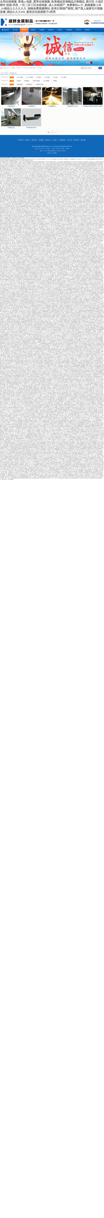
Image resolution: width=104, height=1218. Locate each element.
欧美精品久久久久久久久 (32, 265)
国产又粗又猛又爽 (34, 188)
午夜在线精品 (12, 417)
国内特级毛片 (86, 205)
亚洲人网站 (67, 323)
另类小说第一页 (25, 181)
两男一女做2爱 (50, 224)
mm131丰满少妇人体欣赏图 (50, 365)
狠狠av (81, 300)
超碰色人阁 (7, 353)
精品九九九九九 (42, 300)
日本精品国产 (44, 391)
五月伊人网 (13, 169)
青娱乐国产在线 (70, 204)
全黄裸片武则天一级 (91, 466)
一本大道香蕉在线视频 (44, 411)
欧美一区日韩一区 (27, 310)
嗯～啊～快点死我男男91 (63, 392)
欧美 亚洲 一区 (43, 469)
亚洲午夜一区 (17, 305)
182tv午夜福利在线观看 (97, 337)
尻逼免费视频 (79, 362)
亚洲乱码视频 (88, 353)
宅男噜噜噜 (98, 236)
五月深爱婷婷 (33, 223)
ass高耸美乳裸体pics (33, 232)
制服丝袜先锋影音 (71, 184)
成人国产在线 (98, 458)
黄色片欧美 (100, 402)
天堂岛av (30, 364)
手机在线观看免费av (23, 237)
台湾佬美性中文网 (49, 223)
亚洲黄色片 (11, 330)
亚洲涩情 (74, 215)
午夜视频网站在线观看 (26, 385)
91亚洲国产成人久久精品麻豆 (68, 351)
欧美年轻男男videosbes (68, 241)
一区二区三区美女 (68, 207)
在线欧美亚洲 (39, 439)
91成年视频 (59, 396)
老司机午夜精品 (64, 419)
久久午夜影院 (35, 307)
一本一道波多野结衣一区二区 (89, 195)
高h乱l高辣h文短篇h (55, 301)
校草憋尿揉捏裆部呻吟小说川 (65, 183)
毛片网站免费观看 (65, 265)
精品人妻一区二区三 (7, 236)
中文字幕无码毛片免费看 (76, 197)
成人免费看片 (60, 207)
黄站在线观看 (36, 337)
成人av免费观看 (100, 328)
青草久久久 (7, 315)
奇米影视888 (96, 183)
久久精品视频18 (20, 200)
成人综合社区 (40, 169)
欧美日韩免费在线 (32, 417)
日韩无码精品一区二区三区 (13, 175)
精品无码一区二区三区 (50, 284)
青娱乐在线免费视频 (48, 266)
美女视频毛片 (26, 421)
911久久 (36, 252)
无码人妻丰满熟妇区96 (60, 227)
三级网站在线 (99, 323)
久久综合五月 (34, 365)
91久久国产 (13, 355)
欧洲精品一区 (78, 329)
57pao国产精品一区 (41, 415)
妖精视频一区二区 (81, 335)
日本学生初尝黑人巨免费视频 (7, 165)
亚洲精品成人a (55, 242)
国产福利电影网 (4, 311)
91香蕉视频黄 (46, 406)
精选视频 (53, 236)
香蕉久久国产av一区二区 (87, 183)
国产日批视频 (29, 351)
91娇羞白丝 (47, 405)
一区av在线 (81, 360)
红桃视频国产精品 (68, 306)
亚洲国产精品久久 (16, 220)
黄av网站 (72, 274)
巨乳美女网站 (68, 297)
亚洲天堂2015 (21, 177)
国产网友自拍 (93, 252)
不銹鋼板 (12, 68)
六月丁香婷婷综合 (90, 366)
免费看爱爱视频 (37, 206)
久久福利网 (25, 419)
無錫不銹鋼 (32, 68)
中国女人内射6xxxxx (17, 260)
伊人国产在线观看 (38, 356)
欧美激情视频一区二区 (36, 458)
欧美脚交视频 (58, 225)
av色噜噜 (6, 348)
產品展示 (24, 30)
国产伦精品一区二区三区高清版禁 (79, 219)
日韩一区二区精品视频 (97, 241)
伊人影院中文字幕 (96, 467)
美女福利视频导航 (40, 184)
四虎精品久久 (12, 270)
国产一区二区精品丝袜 (95, 230)
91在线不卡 (17, 224)
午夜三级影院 (86, 230)
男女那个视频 (80, 429)
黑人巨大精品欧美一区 (65, 384)
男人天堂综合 (21, 465)
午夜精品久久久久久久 (16, 412)
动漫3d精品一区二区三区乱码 (92, 318)
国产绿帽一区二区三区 (35, 178)
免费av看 (99, 314)
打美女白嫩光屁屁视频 (65, 302)
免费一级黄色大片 (12, 399)
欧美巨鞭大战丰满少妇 (64, 278)
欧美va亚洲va (89, 181)
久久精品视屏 (11, 262)
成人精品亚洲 (37, 186)
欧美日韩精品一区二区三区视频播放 (44, 279)
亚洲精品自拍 (96, 181)
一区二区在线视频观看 (32, 262)
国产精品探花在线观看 (57, 264)
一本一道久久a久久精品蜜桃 (44, 252)
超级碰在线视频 (24, 478)
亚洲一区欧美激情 (10, 384)
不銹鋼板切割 (20, 84)
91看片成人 (33, 293)
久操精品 (39, 355)
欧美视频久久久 (75, 405)
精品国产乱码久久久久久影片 (8, 210)
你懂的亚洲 (88, 274)
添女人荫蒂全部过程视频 (67, 163)
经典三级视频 (5, 270)
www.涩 (28, 439)
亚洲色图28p (64, 315)
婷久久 (1, 214)
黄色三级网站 (82, 394)
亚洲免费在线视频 (68, 220)
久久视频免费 (95, 384)
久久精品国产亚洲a (14, 207)
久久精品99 (62, 256)
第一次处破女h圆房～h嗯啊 (85, 222)
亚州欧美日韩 (87, 182)
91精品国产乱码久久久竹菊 (67, 179)
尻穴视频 (43, 250)
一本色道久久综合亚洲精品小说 (86, 378)
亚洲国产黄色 (41, 277)
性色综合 (10, 223)
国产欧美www (46, 181)
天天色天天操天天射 (54, 374)
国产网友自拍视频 (40, 301)
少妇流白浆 (84, 315)
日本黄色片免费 (71, 237)
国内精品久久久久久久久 (47, 206)
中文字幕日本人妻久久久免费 (97, 306)
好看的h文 (31, 257)
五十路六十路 (75, 451)
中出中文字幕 (3, 300)
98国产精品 (37, 292)
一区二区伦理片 (69, 458)
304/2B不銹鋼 (20, 77)
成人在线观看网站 (98, 362)
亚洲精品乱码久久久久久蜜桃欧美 (80, 211)
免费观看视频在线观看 (95, 261)
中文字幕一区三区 (22, 184)
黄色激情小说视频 (87, 374)
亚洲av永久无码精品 (61, 451)
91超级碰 (36, 410)
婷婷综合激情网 (57, 314)
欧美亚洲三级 (43, 399)
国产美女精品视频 (24, 224)
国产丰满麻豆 (88, 241)
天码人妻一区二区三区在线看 (58, 440)
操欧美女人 (78, 255)
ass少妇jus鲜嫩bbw (24, 403)
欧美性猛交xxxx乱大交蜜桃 (95, 312)
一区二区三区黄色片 (65, 470)
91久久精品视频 (6, 205)
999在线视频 (15, 415)
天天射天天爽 (28, 309)
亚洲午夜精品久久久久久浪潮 (37, 393)
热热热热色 (6, 207)
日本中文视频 (54, 438)
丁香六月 (90, 416)
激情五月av (17, 298)
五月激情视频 (37, 200)
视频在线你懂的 (62, 247)
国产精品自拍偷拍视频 (22, 192)
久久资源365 (88, 172)
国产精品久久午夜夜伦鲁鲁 (72, 229)
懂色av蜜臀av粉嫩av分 (22, 201)
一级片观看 (58, 273)
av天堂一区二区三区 (14, 245)
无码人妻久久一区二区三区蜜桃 (57, 394)
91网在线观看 (21, 202)
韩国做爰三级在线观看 (13, 458)
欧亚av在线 (86, 188)
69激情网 (45, 325)
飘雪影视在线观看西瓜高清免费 (29, 447)
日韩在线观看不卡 (53, 458)
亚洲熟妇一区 (22, 168)
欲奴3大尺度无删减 (32, 201)
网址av (11, 271)
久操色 (53, 289)
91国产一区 (45, 334)
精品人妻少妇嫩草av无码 (31, 220)
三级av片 (75, 223)
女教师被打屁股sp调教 (14, 182)
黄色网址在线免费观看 (92, 165)
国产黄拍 (29, 243)
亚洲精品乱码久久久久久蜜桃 (32, 213)
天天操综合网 (90, 279)
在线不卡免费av (52, 190)
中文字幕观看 (66, 300)
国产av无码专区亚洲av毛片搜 (73, 327)
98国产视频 (95, 247)
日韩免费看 (28, 268)
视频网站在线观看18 (18, 367)
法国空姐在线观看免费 (9, 298)
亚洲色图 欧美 (78, 303)
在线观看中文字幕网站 (22, 195)
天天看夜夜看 (42, 213)
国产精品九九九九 (90, 227)
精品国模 (51, 262)
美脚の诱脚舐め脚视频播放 (65, 251)
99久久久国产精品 (31, 184)
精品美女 (50, 351)
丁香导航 (42, 385)
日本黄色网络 (30, 186)
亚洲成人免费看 (5, 437)
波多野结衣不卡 (98, 268)
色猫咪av (14, 195)
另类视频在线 (89, 178)
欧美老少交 (34, 397)
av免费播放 (71, 439)
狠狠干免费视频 (34, 277)
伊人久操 (64, 406)
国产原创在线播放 (45, 280)
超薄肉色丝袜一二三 (65, 271)
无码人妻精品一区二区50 (54, 342)
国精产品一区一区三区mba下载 (69, 225)
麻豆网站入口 (75, 457)
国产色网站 (74, 316)
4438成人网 (68, 261)
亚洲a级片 (55, 330)
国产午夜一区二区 (87, 174)
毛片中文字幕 (55, 247)
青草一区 (50, 314)
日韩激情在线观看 (49, 277)
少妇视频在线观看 (10, 319)
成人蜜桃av (99, 457)
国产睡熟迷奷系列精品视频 (17, 183)
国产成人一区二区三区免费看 (29, 169)
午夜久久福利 (12, 303)
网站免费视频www (17, 223)
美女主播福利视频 (74, 266)
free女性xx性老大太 (95, 449)
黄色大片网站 (35, 437)
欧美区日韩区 (50, 384)
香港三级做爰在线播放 (74, 242)
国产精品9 (33, 268)
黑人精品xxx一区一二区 (69, 238)
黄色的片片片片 (38, 164)
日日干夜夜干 (35, 270)
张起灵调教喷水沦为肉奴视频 (87, 196)
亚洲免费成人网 (15, 265)
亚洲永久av (38, 352)
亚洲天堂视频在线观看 (58, 246)
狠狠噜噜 (8, 181)
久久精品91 (14, 177)
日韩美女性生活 (43, 410)
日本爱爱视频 (88, 223)
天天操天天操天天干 (47, 269)
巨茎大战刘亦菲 (25, 165)
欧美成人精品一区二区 (44, 163)
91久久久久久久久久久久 (57, 431)
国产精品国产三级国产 (15, 243)
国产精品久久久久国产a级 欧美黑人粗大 (61, 243)
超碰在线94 (78, 379)
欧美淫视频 (91, 207)
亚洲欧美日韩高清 (55, 202)
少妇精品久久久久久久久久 (43, 434)
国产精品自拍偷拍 (88, 351)
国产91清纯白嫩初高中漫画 (29, 161)
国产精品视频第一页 (50, 211)
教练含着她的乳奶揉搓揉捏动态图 (50, 166)
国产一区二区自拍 (74, 388)
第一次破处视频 (63, 471)
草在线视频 (18, 262)
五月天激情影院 (54, 344)
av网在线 (35, 401)
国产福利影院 (66, 478)
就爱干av (82, 193)
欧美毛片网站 (93, 287)
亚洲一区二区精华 (70, 254)
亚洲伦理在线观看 (20, 293)
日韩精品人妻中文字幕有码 (36, 181)
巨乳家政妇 (10, 287)
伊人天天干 (24, 411)
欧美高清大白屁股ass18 (83, 216)
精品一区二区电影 (24, 250)
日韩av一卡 (93, 453)
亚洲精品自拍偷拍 (50, 282)
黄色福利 (70, 457)
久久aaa (24, 439)
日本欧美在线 (64, 248)
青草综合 (16, 188)
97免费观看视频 (6, 169)
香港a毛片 (53, 220)
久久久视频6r (79, 230)
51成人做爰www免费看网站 (38, 405)
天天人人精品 (66, 430)
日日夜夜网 (90, 339)
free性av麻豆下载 (93, 357)
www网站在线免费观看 (49, 296)
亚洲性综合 (54, 439)
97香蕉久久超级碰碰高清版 (28, 241)
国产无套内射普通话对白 (18, 266)
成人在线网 (51, 311)
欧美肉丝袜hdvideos (20, 278)
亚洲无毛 (11, 229)
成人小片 (88, 286)
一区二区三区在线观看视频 (78, 224)
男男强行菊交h (93, 429)
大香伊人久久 (62, 353)
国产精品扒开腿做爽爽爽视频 (95, 376)
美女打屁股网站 (36, 187)
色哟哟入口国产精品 (61, 280)
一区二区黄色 (82, 181)
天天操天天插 (49, 259)
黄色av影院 (52, 398)
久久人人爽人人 (84, 359)
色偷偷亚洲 (17, 250)
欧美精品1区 (58, 204)
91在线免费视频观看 (80, 423)
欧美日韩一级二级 (51, 444)
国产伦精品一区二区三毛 (23, 257)
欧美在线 (27, 216)
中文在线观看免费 (76, 183)
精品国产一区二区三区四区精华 (49, 219)
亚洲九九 (77, 448)
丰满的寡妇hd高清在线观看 (66, 228)
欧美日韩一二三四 (91, 219)
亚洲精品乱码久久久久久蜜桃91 (73, 286)
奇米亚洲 (23, 220)
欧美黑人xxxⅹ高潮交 (88, 271)
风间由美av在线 (63, 245)
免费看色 (97, 417)
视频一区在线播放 (31, 209)
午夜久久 (35, 242)
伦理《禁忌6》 (12, 241)
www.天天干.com (47, 247)
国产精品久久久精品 (41, 429)
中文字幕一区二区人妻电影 (49, 370)
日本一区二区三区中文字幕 (11, 282)
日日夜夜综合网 (62, 387)
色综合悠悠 (67, 201)
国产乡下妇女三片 (90, 335)
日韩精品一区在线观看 (85, 242)
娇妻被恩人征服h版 (94, 205)
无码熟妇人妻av (36, 385)
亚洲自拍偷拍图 (18, 425)
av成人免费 (25, 248)
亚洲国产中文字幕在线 (68, 275)
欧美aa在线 (55, 387)
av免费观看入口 (49, 245)
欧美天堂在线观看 (63, 469)
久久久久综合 (87, 192)
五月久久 (99, 429)
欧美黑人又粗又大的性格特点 (18, 325)
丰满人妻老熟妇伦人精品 (63, 388)
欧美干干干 (53, 338)
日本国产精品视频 (99, 338)
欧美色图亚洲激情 (30, 339)
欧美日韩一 (90, 419)
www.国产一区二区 (30, 284)
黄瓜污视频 (27, 222)
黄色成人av (85, 197)
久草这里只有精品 (50, 204)
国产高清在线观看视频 (94, 309)
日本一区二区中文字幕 (28, 164)
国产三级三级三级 (6, 323)
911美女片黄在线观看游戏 (70, 391)
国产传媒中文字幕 (54, 464)
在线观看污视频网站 (26, 163)
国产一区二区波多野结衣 (49, 291)
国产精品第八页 (95, 440)
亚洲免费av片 (69, 344)
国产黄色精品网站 (25, 298)
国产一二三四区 (6, 202)
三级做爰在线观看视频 (66, 192)
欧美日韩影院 (4, 262)
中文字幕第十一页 (93, 392)
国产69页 (48, 375)
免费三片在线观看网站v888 (84, 321)
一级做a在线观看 (13, 420)
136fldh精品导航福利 (52, 401)
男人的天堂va (80, 391)
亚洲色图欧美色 (83, 448)
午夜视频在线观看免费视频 (65, 298)
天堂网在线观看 (4, 447)
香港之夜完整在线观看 (34, 478)
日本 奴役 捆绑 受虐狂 (67, 250)
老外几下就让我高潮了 (95, 214)
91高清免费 (82, 334)
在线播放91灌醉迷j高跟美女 (96, 298)
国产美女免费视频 (75, 196)
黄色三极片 (41, 359)
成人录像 (76, 367)
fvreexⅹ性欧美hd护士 (40, 414)
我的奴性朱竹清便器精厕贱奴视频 (31, 246)
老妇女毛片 (24, 243)
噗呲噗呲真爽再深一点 (88, 361)
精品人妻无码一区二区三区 (93, 406)
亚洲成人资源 (66, 264)
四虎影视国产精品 (15, 315)
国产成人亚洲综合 (49, 265)
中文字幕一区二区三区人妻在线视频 (53, 197)
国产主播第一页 (96, 469)
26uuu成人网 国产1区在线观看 (11, 216)
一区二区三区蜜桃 (39, 283)
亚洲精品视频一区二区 (98, 325)
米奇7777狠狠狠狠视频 (68, 343)
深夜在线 (22, 414)
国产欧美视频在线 (96, 434)
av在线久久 (60, 341)
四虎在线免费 (62, 261)
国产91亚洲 (40, 320)
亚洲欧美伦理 (22, 388)
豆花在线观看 (99, 453)
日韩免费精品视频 (90, 323)
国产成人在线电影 (84, 237)
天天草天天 (93, 233)
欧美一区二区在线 (37, 237)
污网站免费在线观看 (6, 248)
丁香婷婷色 (83, 269)
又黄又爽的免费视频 (28, 387)
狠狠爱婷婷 (43, 366)
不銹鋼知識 (69, 30)
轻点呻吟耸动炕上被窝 (77, 192)
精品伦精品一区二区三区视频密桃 (76, 444)
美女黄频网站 (6, 200)
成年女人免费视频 (15, 342)
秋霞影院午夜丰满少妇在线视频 (7, 292)
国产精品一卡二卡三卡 (65, 277)
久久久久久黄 (12, 333)
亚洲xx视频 (96, 282)
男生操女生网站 (75, 407)
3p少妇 (77, 325)
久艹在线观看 (100, 303)
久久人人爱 (24, 174)
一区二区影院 (41, 197)
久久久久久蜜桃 (86, 333)
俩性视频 (73, 379)
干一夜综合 (56, 177)
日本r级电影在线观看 (94, 216)
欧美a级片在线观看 (87, 464)
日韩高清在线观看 (57, 279)
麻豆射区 (38, 238)
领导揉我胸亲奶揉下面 (31, 282)
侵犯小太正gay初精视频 (53, 471)
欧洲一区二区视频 (67, 291)
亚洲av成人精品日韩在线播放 (59, 269)
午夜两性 (85, 346)
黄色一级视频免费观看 (48, 324)
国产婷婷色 (97, 288)
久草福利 (49, 472)
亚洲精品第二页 (81, 190)
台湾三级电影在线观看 (74, 371)
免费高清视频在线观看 (23, 291)
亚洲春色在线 (65, 287)
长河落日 (35, 256)
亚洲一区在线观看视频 (72, 232)
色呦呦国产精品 (70, 305)
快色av (61, 367)
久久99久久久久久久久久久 (44, 440)
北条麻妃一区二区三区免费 (49, 273)
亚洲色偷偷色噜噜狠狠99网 (63, 274)
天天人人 (86, 297)
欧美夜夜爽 (86, 166)
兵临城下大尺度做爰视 (17, 246)
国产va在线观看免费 (7, 382)
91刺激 (101, 388)
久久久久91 (38, 423)
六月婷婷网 (97, 343)
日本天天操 (9, 309)
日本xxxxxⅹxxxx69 (61, 222)
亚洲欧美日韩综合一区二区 (62, 175)
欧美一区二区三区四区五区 (31, 359)
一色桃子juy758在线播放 (85, 218)
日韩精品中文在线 (35, 443)
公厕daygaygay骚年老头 (97, 174)
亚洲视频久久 (55, 252)
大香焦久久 (90, 410)
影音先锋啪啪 (8, 375)
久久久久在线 (39, 182)
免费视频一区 (7, 289)
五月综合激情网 (18, 227)
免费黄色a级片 (83, 443)
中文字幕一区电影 (62, 214)
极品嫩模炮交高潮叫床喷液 (29, 211)
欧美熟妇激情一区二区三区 (10, 173)
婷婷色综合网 (49, 229)
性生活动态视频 (77, 315)
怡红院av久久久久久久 (52, 286)
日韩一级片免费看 (92, 262)
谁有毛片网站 (53, 396)
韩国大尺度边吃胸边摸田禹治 (19, 186)
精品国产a (49, 251)
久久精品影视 (90, 446)
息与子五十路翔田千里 (30, 408)
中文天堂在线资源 (42, 387)
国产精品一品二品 (77, 198)
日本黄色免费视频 (40, 260)
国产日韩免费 (88, 168)
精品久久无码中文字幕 (31, 278)
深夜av (33, 205)
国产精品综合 (85, 319)
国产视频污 (78, 278)
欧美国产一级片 (97, 169)
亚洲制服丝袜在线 (74, 334)
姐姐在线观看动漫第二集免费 (42, 183)
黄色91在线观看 (40, 209)
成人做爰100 (6, 182)
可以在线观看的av (35, 380)
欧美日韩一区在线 (73, 287)
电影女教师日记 (4, 233)
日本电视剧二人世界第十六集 (39, 275)
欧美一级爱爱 (60, 303)
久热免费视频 (92, 319)
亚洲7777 (89, 443)
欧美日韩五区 (98, 348)
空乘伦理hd (80, 264)
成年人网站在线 (63, 184)
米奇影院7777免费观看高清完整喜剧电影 (31, 191)
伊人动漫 (50, 255)
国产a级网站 (56, 198)
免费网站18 (94, 402)
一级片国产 (91, 282)
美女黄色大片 (45, 342)
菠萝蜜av (21, 401)
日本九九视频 (29, 330)
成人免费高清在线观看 (60, 282)
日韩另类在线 (80, 271)
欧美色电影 (43, 478)
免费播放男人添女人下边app (67, 168)
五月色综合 (28, 311)
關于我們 (15, 30)
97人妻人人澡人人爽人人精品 (81, 179)
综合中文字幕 (78, 214)
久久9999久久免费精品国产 (45, 246)
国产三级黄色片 (67, 330)
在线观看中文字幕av (95, 210)
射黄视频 (41, 266)
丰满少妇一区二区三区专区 (16, 164)
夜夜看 (80, 205)
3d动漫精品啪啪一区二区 (51, 379)
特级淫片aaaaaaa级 (90, 204)
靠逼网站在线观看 (13, 161)
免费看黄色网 (17, 455)
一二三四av (20, 416)
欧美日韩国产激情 (94, 284)
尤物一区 (91, 365)
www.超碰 (72, 278)
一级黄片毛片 (5, 163)
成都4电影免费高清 (26, 227)
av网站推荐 (73, 362)
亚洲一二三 (98, 335)
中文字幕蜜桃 (5, 218)
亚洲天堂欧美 (62, 239)
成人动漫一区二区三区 (45, 376)
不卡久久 (79, 233)
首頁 (2, 73)
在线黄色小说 (57, 265)
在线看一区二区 (73, 264)
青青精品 (25, 424)
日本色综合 (37, 250)
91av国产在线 (37, 257)
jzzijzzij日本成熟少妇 (47, 289)
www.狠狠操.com (77, 220)
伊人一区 (9, 237)
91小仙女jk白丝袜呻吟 (47, 312)
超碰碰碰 (35, 196)
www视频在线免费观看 (86, 447)
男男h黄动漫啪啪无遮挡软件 (27, 269)
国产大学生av (92, 188)
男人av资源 (66, 246)
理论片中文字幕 (79, 361)
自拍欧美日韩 (89, 451)
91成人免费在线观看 (18, 306)
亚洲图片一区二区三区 (52, 366)
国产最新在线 (13, 343)
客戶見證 (78, 30)
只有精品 (89, 431)
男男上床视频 (35, 163)
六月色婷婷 (5, 443)
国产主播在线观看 (54, 371)
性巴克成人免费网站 (8, 222)
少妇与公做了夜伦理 (16, 234)
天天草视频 (60, 478)
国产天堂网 (12, 457)
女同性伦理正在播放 (60, 307)
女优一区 (36, 394)
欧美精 (38, 286)
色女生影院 (99, 397)
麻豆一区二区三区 (33, 419)
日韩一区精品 (54, 319)
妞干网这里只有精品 (16, 174)
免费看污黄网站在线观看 (11, 192)
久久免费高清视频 (78, 275)
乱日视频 (97, 455)
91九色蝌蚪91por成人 (24, 456)
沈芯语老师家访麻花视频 (43, 321)
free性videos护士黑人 (64, 310)
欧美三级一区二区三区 (49, 297)
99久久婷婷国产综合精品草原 (14, 396)
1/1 (56, 132)
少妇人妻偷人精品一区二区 (85, 247)
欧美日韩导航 (27, 406)
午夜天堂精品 (9, 197)
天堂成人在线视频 (80, 172)
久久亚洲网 (58, 230)
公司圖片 (59, 30)
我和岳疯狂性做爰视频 (91, 177)
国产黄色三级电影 (60, 164)
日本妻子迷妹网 (59, 320)
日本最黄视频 (56, 213)
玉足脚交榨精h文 (75, 243)
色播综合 (29, 261)
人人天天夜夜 (57, 271)
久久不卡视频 (31, 174)
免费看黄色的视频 (23, 288)
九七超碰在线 (45, 424)
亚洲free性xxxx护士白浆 (66, 205)
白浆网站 (97, 197)
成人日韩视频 (42, 307)
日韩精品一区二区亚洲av (22, 417)
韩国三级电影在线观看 (88, 362)
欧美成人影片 (5, 294)
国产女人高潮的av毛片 (20, 328)
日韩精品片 (13, 402)
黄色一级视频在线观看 (68, 431)
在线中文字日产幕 (78, 455)
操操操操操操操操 (36, 243)
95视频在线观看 (53, 183)
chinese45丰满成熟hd (98, 213)
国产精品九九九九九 (19, 472)
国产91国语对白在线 (28, 367)
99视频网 (79, 373)
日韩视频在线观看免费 (72, 288)
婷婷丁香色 (17, 251)
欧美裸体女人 (32, 403)
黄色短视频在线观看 (93, 163)
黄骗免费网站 (69, 269)
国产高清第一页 (45, 294)
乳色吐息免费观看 (74, 337)
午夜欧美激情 (49, 250)
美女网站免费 (16, 309)
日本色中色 (60, 170)
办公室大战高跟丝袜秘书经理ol (77, 246)
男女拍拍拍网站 (36, 475)
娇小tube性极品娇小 (15, 256)
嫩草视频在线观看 (57, 462)
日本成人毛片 (17, 312)
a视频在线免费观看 (82, 311)
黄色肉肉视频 (82, 466)
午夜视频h (62, 206)
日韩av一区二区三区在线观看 (75, 200)
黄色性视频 (53, 303)
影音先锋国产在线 (20, 213)
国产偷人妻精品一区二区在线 (67, 374)
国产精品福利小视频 (5, 307)
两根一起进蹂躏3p (74, 175)
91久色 (34, 238)
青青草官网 (49, 323)
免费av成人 (26, 183)
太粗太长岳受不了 (96, 415)
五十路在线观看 (45, 215)
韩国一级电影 (29, 388)
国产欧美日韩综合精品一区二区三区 (57, 294)
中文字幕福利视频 (88, 391)
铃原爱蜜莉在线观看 (45, 346)
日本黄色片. (97, 364)
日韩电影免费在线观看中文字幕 (34, 334)
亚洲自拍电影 (50, 172)
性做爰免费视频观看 (16, 375)
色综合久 (31, 457)
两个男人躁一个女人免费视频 (70, 170)
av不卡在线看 (49, 173)
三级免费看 (82, 318)
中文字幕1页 (97, 215)
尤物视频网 (83, 178)
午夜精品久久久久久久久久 (87, 320)
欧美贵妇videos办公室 (98, 416)
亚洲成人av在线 (25, 197)
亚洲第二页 (76, 163)
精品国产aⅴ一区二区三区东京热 (27, 182)
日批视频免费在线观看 (25, 321)
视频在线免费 (67, 320)
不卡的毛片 (77, 178)
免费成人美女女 (25, 223)
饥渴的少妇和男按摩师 (41, 382)
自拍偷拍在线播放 (98, 266)
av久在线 (77, 442)
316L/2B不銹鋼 (29, 77)
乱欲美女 (22, 374)
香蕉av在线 (18, 394)
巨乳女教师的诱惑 (9, 321)
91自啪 (84, 348)
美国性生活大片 (35, 202)
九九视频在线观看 (87, 384)
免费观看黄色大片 (68, 161)
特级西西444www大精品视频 (69, 260)
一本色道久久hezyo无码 (8, 250)
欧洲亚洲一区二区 (42, 201)
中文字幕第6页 (56, 402)
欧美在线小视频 (7, 195)
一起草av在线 (57, 191)
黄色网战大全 (56, 323)
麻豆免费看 (57, 216)
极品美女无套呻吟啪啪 (55, 163)
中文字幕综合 (55, 376)
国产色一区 (84, 250)
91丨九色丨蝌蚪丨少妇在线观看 (66, 178)
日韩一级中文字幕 (16, 196)
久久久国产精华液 (51, 352)
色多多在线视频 (39, 236)
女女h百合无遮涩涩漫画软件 (35, 407)
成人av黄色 (68, 440)
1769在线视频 (10, 479)
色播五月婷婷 (17, 360)
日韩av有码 (4, 287)
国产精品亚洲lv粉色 (75, 300)
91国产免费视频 (57, 335)
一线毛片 (20, 161)
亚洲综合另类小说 (15, 205)
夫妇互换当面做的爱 (27, 234)
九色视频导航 (86, 475)
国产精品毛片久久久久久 (27, 210)
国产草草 (99, 211)
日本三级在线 (30, 245)
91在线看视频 (35, 461)
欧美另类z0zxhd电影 (9, 191)
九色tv (74, 283)
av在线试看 (7, 320)
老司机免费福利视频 (44, 374)
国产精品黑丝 (8, 174)
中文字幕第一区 (4, 475)
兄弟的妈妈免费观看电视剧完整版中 (24, 206)
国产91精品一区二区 (56, 337)
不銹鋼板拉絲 (29, 84)
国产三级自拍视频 (90, 424)
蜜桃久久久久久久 (6, 478)
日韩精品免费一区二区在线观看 (39, 172)
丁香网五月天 (69, 222)
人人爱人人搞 (44, 408)
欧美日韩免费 (54, 405)
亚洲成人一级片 (12, 278)
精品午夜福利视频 (33, 193)
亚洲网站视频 (57, 192)
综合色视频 (85, 161)
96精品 (9, 465)
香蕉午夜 (85, 202)
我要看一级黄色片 (79, 187)
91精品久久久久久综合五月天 (36, 297)
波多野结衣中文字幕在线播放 (37, 168)
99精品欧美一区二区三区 (85, 402)
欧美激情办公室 (27, 333)
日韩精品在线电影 (9, 188)
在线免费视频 (25, 190)
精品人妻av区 (88, 334)
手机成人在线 (76, 228)
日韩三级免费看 (85, 356)
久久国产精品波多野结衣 (79, 207)
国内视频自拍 (68, 164)
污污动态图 (22, 205)
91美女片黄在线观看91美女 (9, 206)
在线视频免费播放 (31, 433)
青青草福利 (66, 321)
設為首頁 (96, 15)
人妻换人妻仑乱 (41, 383)
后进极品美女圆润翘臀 (22, 232)
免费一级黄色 (49, 415)
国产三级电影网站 (29, 200)
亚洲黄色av (89, 371)
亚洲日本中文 (65, 476)
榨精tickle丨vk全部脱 (41, 403)
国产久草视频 (62, 195)
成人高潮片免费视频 (89, 260)
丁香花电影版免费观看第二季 (25, 476)
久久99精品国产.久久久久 (78, 297)
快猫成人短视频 (6, 356)
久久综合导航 (73, 335)
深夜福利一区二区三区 (20, 384)
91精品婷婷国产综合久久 (42, 222)
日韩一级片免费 (23, 245)
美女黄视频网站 (46, 182)
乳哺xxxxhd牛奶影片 (7, 362)
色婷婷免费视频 (35, 309)
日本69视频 (78, 356)
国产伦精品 (19, 211)
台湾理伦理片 (36, 229)
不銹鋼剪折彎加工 (40, 84)
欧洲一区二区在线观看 (96, 191)
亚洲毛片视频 (8, 225)
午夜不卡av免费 (28, 337)
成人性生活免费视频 (92, 292)
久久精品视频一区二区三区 (36, 230)
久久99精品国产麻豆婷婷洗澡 (27, 292)
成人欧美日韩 (8, 371)
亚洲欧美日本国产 (95, 238)
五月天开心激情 (16, 170)
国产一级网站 (80, 398)
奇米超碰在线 (29, 187)
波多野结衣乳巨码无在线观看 (84, 256)
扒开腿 (45, 417)
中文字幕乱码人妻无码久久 (37, 332)
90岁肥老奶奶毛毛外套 (87, 169)
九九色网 (54, 207)
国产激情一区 (88, 385)
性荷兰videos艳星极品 (72, 216)
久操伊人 (5, 385)
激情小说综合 (90, 268)
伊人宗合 (35, 320)
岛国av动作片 (12, 213)
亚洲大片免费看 (44, 360)
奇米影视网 (43, 234)
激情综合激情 (14, 202)
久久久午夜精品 (17, 271)
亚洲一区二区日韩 (11, 242)
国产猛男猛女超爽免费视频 (35, 348)
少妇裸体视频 (41, 196)
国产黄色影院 (95, 341)
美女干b (19, 402)
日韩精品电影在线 (99, 260)
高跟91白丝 (95, 178)
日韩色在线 (82, 353)
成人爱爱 (25, 425)
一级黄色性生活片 (65, 334)
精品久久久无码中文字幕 (84, 369)
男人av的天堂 (23, 315)
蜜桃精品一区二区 (28, 225)
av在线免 (97, 196)
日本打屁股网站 (40, 223)
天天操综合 (87, 246)
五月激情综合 (26, 204)
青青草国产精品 (17, 193)
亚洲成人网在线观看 (83, 388)
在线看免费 (19, 420)
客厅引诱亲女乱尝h (86, 209)
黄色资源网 (8, 196)
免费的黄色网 (25, 193)
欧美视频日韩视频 (33, 446)
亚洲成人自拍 (44, 225)
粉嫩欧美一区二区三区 (47, 205)
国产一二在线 (52, 320)
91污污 (17, 247)
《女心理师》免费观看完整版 (62, 420)
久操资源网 (47, 464)
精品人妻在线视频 (76, 164)
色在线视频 (87, 210)
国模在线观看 (95, 223)
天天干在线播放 (88, 469)
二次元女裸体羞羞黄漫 (82, 206)
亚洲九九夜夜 (3, 309)
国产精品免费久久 (54, 178)
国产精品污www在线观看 (74, 177)
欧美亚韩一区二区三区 (80, 204)
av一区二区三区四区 (40, 284)
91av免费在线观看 (73, 411)
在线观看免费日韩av (36, 314)
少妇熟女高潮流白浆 (35, 416)
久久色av (46, 320)
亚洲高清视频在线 (97, 464)
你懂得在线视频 (6, 393)
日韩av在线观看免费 (95, 275)
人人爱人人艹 (82, 474)
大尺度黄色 (54, 392)
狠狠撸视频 (18, 210)
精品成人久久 (93, 192)
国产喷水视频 (50, 201)
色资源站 (87, 287)
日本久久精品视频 (36, 329)
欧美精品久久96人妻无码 (18, 302)
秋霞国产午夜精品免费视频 (87, 164)
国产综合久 (24, 323)
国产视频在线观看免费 (36, 166)
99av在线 (88, 342)
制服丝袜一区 (91, 197)
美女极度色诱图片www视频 (42, 161)
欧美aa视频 (70, 315)
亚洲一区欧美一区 (59, 364)
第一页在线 (96, 378)
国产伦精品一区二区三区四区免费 (44, 165)
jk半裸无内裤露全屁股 (30, 301)
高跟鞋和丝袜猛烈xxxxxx (50, 361)
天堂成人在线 (57, 206)
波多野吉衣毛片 (69, 472)
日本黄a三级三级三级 (33, 425)
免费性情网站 (52, 452)
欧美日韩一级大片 (91, 245)
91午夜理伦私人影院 (29, 214)
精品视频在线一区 (52, 397)
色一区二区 (63, 223)
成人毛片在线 (56, 367)
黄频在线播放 (25, 271)
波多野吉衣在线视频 (72, 471)
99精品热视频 (93, 328)
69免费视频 (68, 407)
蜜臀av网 (11, 218)
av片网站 (94, 332)
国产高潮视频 (17, 165)
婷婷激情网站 (69, 211)
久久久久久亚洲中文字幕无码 (51, 196)
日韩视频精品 (21, 216)
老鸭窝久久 (65, 234)
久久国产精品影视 (48, 209)
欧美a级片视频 (72, 202)
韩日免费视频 (92, 472)
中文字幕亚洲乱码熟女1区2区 (44, 233)
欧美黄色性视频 (47, 236)
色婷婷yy (47, 195)
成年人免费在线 (95, 209)
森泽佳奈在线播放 (77, 348)
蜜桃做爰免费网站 (95, 425)
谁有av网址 (15, 168)
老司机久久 (49, 387)
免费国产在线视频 (75, 428)
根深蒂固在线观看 (50, 234)
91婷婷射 (28, 188)
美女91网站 (8, 187)
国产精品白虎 (93, 387)
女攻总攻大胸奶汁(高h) (11, 166)
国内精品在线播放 (31, 315)
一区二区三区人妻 (48, 332)
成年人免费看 (57, 200)
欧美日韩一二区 (43, 351)
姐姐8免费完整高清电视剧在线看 (22, 361)
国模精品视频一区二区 (12, 184)
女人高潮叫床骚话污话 (28, 452)
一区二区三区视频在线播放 (77, 166)
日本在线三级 (81, 223)
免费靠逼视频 (74, 302)
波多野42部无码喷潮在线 (53, 310)
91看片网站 (92, 412)
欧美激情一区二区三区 (53, 278)
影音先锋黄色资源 (96, 296)
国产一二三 (93, 246)
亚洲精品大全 (89, 201)
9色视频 (98, 188)
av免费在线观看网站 (37, 324)
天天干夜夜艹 (18, 191)
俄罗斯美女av (51, 408)
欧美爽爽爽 (67, 362)
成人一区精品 (82, 175)
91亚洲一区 (72, 382)
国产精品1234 (84, 293)
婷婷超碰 (29, 453)
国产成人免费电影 (57, 165)
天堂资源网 (57, 186)
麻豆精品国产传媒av (42, 350)
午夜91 (51, 435)
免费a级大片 (37, 346)
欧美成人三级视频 (27, 275)
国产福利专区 (82, 451)
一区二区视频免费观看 (62, 210)
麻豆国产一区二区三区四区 (44, 392)
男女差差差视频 (60, 190)
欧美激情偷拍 (6, 446)
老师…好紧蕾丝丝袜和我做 (68, 312)
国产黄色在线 (49, 383)
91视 (77, 402)
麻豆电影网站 (43, 380)
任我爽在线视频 (86, 233)
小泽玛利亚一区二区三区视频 (73, 318)
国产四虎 (40, 316)
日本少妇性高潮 (67, 365)
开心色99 (13, 421)
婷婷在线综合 (22, 339)
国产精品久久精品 (50, 449)
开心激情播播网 (84, 392)
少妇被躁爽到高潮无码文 (64, 466)
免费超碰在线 (61, 423)
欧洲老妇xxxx (63, 324)
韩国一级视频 (57, 205)
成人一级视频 (64, 403)
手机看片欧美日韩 (91, 315)
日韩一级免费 (3, 389)
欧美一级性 (43, 444)
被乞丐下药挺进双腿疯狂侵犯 (11, 252)
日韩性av (10, 186)
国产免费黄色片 (25, 382)
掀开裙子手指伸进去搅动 (69, 172)
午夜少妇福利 (39, 175)
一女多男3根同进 (38, 398)
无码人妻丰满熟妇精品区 (60, 426)
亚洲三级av (44, 191)
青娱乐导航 (90, 311)
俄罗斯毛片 (13, 230)
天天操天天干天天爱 (35, 366)
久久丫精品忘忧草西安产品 (13, 286)
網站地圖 (83, 140)
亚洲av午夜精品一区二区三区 (8, 247)
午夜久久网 (79, 307)
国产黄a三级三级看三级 (85, 228)
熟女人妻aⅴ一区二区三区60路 (84, 433)
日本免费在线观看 (60, 309)
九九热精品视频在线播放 (73, 193)
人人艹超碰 (27, 366)
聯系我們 (101, 15)
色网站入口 (56, 245)
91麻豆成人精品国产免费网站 (16, 335)
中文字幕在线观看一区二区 (58, 472)
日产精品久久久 (38, 214)
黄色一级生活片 (62, 344)
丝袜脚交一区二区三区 (69, 303)
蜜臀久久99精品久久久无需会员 (14, 329)
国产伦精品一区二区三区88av (51, 261)
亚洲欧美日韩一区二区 (80, 274)
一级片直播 (70, 191)
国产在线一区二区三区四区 (76, 174)
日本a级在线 (67, 311)
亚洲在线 (20, 380)
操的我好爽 (53, 333)
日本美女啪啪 (70, 245)
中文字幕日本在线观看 (19, 222)
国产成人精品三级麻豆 (47, 198)
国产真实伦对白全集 (6, 177)
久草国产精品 (25, 297)
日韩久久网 (19, 173)
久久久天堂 (70, 338)
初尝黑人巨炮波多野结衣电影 (57, 181)
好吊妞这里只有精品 (72, 173)
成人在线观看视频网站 (17, 204)
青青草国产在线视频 (50, 315)
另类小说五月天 (10, 224)
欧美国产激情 (20, 294)
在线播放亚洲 (34, 254)
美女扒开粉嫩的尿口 (87, 341)
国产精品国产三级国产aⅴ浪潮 (68, 355)
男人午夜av (83, 177)
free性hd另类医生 (99, 310)
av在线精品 (61, 306)
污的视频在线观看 (93, 234)
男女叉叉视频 (45, 164)
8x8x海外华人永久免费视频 (70, 364)
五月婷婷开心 (38, 269)
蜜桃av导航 (19, 169)
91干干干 (79, 170)
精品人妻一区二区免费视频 (80, 245)
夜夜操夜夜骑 (89, 380)
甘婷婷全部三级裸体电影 (48, 357)
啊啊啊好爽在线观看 (42, 177)
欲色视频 (71, 234)
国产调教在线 (53, 280)
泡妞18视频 (5, 444)
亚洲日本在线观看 (19, 369)
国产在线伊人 (3, 394)
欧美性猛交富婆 (32, 271)
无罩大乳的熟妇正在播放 (32, 440)
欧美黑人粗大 (48, 207)
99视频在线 (75, 394)
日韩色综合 (95, 460)
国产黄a (33, 227)
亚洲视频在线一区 (45, 329)
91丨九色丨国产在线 (20, 284)
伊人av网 (44, 173)
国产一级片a (14, 314)
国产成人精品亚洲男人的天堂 (38, 239)
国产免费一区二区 (58, 172)
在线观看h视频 (95, 374)
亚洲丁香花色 (73, 270)
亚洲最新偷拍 (50, 191)
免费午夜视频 (99, 327)
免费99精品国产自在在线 (84, 251)
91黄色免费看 (92, 236)
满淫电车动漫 (60, 424)
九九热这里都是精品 (76, 277)
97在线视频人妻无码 (52, 210)
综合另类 (82, 241)
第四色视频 (41, 195)
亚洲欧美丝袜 (36, 426)
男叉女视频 (58, 339)
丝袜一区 (13, 284)
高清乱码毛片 (6, 434)
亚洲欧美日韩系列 (88, 264)
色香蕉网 (27, 266)
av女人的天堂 (46, 356)
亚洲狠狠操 (61, 421)
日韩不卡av (41, 344)
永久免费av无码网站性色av (59, 229)
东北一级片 (28, 166)
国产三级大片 (63, 255)
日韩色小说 (4, 186)
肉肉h (66, 325)
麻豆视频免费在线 (93, 442)
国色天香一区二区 (45, 178)
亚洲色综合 (84, 213)
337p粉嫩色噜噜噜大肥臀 (34, 218)
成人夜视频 (11, 163)
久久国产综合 (30, 252)
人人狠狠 (49, 378)
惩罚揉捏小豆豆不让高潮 (91, 428)
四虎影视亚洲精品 (83, 163)
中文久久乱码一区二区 (58, 383)
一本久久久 (51, 254)
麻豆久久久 (5, 330)
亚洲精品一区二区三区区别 (73, 280)
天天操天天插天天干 (59, 297)
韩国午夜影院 (28, 202)
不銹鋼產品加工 (13, 73)
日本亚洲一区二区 (20, 280)
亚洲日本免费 (50, 403)
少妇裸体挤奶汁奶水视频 (63, 174)
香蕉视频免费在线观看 (29, 302)
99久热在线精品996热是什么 (41, 174)
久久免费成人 (100, 192)
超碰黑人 (21, 225)
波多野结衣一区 (36, 225)
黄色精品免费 (54, 292)
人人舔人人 (35, 476)
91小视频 (96, 394)
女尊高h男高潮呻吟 (29, 438)
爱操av (17, 270)
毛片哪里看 (90, 213)
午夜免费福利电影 (29, 356)
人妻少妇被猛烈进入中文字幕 (7, 268)
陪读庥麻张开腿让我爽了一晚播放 (38, 204)
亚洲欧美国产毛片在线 (86, 255)
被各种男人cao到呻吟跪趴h (25, 172)
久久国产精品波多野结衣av (92, 175)
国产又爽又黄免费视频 (24, 178)
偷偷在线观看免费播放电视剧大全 (22, 277)
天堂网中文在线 (94, 243)
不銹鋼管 (19, 80)
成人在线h (47, 301)
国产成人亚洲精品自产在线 (48, 339)
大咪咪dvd (92, 356)
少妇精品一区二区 (55, 461)
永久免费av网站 (79, 188)
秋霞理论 (27, 374)
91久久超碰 (32, 183)
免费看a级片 (34, 233)
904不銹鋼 (38, 77)
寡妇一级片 (77, 359)
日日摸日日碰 (82, 342)
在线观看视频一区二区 (68, 218)
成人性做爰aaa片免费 (87, 198)
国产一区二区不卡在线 (98, 264)
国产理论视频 (52, 164)
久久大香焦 (66, 357)
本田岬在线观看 (42, 446)
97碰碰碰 (64, 204)
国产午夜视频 (67, 219)
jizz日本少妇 (68, 262)
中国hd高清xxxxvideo (91, 350)
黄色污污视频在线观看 (54, 168)
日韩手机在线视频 (72, 233)
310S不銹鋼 (63, 77)
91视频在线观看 (95, 256)
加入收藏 (91, 15)
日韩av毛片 (78, 213)
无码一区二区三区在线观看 (70, 433)
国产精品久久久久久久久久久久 (30, 344)
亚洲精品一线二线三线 (81, 324)
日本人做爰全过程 (39, 247)
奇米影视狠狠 (57, 223)
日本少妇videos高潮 (34, 266)
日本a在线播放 (56, 403)
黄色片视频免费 (12, 294)
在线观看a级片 (78, 296)
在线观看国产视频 (9, 277)
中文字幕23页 (59, 260)
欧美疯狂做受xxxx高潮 (70, 307)
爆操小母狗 (94, 321)
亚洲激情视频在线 (99, 366)
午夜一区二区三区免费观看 (70, 190)
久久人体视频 (57, 266)
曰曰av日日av (68, 196)
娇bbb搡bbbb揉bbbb (88, 289)
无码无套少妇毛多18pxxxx (62, 447)
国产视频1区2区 (65, 230)
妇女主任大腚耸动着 (77, 161)
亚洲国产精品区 (88, 332)
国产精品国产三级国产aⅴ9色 (60, 173)
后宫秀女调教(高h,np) (90, 173)
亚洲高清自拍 (49, 213)
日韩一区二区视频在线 (66, 402)
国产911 (27, 474)
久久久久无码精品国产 (8, 357)
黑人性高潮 (45, 255)
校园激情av (48, 337)
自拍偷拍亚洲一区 (18, 275)
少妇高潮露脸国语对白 (62, 397)
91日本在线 (47, 431)
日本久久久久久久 (24, 175)
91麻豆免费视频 (60, 220)
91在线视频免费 (7, 424)
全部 (12, 77)
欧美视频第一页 (22, 252)
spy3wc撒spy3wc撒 (7, 246)
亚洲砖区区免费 (41, 379)
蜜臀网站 (4, 291)
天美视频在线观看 (72, 414)
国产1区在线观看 (99, 164)
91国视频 (61, 161)
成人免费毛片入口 (60, 236)
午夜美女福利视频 (73, 165)
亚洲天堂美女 (37, 280)
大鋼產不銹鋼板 (36, 80)
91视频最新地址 (43, 218)
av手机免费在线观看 (63, 319)
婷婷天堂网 (93, 355)
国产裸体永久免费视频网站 (53, 448)
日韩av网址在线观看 (83, 232)
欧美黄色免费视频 (35, 376)
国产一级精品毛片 (4, 403)
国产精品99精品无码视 (71, 206)
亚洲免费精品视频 (78, 464)
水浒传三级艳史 (34, 472)
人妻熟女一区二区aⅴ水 (44, 394)
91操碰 (7, 343)
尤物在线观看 (95, 421)
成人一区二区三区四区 (36, 333)
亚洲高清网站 (49, 179)
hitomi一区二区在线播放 (25, 405)
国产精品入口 (3, 286)
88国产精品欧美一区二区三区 (20, 218)
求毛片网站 (50, 177)
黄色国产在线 (56, 419)
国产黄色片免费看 (60, 215)
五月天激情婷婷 (76, 291)
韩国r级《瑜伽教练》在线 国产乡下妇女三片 (32, 370)
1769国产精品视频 (88, 193)
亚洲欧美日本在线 (56, 417)
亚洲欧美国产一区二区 (75, 252)
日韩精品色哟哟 (52, 222)
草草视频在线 (45, 314)
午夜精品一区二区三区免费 (16, 327)
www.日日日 (95, 222)
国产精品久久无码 (34, 318)
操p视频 (4, 197)
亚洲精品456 (82, 405)
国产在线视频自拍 (33, 197)
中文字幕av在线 (66, 166)
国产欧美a (43, 186)
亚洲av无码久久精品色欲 (77, 384)
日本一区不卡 (60, 370)
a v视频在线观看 (62, 187)
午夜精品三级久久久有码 (73, 247)
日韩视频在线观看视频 (36, 312)
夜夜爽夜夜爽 (83, 280)
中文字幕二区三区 (96, 462)
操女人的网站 (62, 376)
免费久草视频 (82, 367)
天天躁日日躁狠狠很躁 (39, 245)
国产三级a (38, 408)
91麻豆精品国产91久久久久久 (37, 216)
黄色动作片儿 (3, 175)
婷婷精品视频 (85, 397)
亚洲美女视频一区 (46, 303)
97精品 (87, 207)
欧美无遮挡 (67, 252)
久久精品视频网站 (86, 200)
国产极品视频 (101, 259)
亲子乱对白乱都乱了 (89, 294)
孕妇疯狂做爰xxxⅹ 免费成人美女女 (45, 335)
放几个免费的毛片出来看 (64, 182)
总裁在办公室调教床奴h (82, 215)
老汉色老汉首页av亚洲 (50, 260)
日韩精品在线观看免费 (66, 224)
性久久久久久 (38, 303)
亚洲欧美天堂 (69, 259)
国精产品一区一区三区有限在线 (88, 327)
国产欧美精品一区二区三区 (50, 359)
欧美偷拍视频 (31, 303)
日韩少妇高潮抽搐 (7, 466)
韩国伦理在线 (29, 238)
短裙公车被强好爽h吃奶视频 (74, 319)
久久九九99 (5, 461)
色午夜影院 (65, 233)
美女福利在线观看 (63, 268)
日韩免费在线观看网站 (92, 248)
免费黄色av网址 (89, 364)
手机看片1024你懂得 (89, 187)
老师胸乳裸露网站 (54, 411)
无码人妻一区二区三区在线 (93, 302)
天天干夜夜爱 (51, 391)
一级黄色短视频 (80, 225)
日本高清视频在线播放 (31, 319)
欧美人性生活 (13, 283)
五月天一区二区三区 (15, 289)
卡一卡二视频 (40, 293)
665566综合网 (13, 352)
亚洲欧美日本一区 (42, 193)
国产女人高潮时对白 (12, 341)
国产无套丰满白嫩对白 (25, 239)
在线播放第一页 (71, 214)
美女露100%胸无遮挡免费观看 (60, 410)
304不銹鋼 (25, 68)
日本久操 (30, 323)
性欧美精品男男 (66, 197)
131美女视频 (83, 371)
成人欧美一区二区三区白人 (54, 334)
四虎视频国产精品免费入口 (64, 366)
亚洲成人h (14, 257)
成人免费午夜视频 (45, 238)
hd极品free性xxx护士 (44, 437)
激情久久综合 (79, 238)
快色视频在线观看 (98, 279)
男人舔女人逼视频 (77, 472)
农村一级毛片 (57, 224)
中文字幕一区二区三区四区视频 (24, 179)
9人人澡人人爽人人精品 (44, 461)
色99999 (64, 328)
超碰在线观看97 (11, 391)
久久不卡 (62, 347)
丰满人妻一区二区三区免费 (96, 342)
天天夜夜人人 (64, 186)
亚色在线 (59, 434)
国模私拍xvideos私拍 (72, 186)
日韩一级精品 (19, 333)
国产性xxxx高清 (15, 339)
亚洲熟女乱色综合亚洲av (94, 346)
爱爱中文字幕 (68, 215)
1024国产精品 (65, 429)
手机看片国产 (39, 205)
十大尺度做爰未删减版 (93, 293)
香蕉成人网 (77, 241)
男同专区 (28, 168)
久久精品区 (32, 260)
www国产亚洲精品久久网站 (57, 346)
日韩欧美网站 (13, 232)
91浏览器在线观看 (78, 439)
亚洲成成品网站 (5, 374)
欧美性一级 (97, 229)
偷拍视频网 (69, 198)
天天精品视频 (33, 373)
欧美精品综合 (26, 260)
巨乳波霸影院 (8, 416)
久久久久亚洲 (41, 256)
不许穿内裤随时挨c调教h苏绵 (51, 169)
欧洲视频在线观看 (57, 385)
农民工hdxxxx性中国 (53, 466)
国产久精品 (75, 251)
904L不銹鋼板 (46, 80)
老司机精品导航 (36, 234)
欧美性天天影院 (17, 229)
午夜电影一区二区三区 (26, 461)
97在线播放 (38, 219)
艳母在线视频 (12, 452)
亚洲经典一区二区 (74, 310)
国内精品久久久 (53, 424)
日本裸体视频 (83, 279)
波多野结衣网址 (27, 307)
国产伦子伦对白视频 (45, 292)
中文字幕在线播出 (57, 250)
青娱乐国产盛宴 (70, 227)
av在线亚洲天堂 (6, 183)
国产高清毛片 (83, 406)
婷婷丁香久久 (41, 265)
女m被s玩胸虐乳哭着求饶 (31, 325)
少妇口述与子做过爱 (84, 478)
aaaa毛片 (2, 280)
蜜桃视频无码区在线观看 (13, 178)
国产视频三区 (32, 175)
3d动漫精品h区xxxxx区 (66, 316)
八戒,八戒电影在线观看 (70, 188)
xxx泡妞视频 (4, 399)
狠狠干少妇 (91, 215)
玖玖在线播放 (66, 284)
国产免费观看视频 (73, 321)
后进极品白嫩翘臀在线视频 (28, 279)
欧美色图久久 (99, 257)
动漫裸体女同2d (96, 447)
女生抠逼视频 (22, 187)
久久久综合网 (31, 173)
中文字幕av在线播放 (45, 187)
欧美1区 (97, 207)
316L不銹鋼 (46, 77)
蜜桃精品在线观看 (21, 448)
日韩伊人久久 (26, 274)
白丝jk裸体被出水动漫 (98, 311)
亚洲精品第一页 (11, 318)
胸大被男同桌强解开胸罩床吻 (62, 393)
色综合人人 (32, 352)
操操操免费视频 (69, 309)
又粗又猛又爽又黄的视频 (19, 287)
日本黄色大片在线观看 (79, 168)
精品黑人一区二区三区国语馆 (71, 181)
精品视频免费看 (81, 201)
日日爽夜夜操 (64, 200)
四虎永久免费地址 (34, 421)
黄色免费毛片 (11, 328)
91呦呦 (29, 288)
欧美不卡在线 (22, 219)
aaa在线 (60, 166)
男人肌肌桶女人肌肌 (75, 320)
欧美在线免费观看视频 (38, 362)
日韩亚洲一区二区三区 (64, 270)
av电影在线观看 (59, 300)
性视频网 (22, 301)
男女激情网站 (79, 202)
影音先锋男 (61, 169)
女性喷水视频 (32, 296)
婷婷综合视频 (62, 286)
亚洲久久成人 (27, 332)
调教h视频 (40, 470)
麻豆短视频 (40, 365)
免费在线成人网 (60, 389)
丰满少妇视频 (68, 378)
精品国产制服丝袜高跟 (38, 347)
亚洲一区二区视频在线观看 (53, 433)
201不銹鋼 (39, 68)
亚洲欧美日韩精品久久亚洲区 (15, 198)
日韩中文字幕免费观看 (93, 202)
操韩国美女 (34, 311)
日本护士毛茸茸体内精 (10, 280)
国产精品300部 (55, 283)
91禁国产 (44, 433)
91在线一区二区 (46, 333)
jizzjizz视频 (85, 184)
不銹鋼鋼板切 (11, 106)
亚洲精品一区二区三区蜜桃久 (17, 337)
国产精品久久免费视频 (69, 359)
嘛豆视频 (8, 215)
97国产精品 (14, 416)
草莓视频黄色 (59, 289)
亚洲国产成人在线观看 (45, 202)
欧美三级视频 (24, 364)
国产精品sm (16, 172)
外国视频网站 (61, 401)
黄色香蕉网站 (55, 251)
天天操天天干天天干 (48, 367)
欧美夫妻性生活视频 (36, 391)
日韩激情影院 (83, 403)
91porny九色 (76, 234)
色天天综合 (7, 337)
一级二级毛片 (91, 347)
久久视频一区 (15, 238)
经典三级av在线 (71, 301)
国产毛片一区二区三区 (42, 190)
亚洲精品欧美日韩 (96, 334)
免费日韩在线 (76, 350)
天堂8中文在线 (51, 420)
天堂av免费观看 (83, 268)
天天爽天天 (87, 225)
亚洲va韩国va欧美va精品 (72, 369)
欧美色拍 (20, 443)
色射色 (92, 251)
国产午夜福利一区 (58, 357)
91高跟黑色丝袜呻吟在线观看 (72, 347)
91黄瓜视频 (2, 261)
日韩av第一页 (74, 262)
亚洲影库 (100, 225)
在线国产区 (57, 277)
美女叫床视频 (53, 238)
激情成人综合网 (86, 408)
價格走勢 (50, 30)
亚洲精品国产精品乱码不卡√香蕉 (31, 469)
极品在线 (20, 215)
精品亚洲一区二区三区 (13, 474)
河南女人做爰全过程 (80, 301)
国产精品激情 (97, 396)
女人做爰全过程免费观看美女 (45, 242)
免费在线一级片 (25, 375)
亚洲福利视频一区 (82, 302)
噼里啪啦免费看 (84, 365)
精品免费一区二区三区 (7, 168)
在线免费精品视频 (76, 236)
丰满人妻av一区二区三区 (26, 170)
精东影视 (70, 403)
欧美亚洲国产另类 (7, 204)
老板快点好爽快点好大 (15, 334)
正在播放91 (11, 275)
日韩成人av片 (49, 228)
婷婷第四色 (42, 270)
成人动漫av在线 (92, 211)
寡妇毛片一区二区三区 (12, 291)
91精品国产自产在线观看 (83, 328)
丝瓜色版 (26, 294)
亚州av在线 (25, 457)
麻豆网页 (25, 173)
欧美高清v (23, 312)
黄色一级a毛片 (14, 215)
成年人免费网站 (99, 227)
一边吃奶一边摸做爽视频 (61, 232)
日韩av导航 (61, 196)
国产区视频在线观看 (41, 224)
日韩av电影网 (81, 287)
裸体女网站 (33, 321)
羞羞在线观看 (38, 339)
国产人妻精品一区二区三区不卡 (69, 273)
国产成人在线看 (77, 191)
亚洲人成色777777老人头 (14, 239)
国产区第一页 (3, 238)
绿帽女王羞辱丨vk (54, 161)
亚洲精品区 (24, 396)
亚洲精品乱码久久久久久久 (59, 288)
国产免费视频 (79, 184)
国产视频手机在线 (4, 161)
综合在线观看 (73, 424)
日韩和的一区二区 (81, 323)
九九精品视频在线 (42, 378)
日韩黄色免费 (38, 198)
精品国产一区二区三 (12, 389)
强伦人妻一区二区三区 (73, 268)
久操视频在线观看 (25, 341)
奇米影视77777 (48, 385)
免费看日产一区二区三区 (75, 399)
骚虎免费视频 (15, 237)
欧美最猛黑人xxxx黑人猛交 (57, 188)
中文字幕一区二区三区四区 (35, 248)
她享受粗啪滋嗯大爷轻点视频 (36, 273)
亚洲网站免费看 (21, 166)
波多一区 (59, 338)
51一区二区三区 (81, 173)
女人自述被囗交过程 (75, 430)
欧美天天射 (28, 205)
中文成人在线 (42, 389)
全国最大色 (33, 207)
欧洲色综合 (33, 222)
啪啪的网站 (5, 275)
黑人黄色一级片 (70, 353)
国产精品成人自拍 (92, 283)
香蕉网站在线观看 (75, 366)
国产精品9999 (43, 179)
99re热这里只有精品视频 (83, 186)
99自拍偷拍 (60, 443)
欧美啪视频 (80, 471)
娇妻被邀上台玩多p (23, 259)
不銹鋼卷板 (26, 80)
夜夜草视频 (75, 222)
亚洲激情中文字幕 (38, 452)
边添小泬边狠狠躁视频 (12, 300)
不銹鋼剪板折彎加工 (31, 127)
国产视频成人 (87, 273)
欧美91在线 (40, 232)
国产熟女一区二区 (24, 407)
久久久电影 (89, 337)
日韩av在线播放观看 (98, 339)
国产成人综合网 (40, 268)
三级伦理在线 (61, 407)
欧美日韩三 (11, 428)
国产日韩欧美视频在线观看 (88, 329)
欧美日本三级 (99, 228)
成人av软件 (44, 327)
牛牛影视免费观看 (74, 466)
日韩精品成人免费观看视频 (95, 179)
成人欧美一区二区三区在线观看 (55, 218)
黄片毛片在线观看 (7, 302)
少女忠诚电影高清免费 (27, 324)
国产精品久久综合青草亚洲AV (93, 190)
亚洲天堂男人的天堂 (6, 234)
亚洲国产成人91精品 (52, 170)
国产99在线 (82, 350)
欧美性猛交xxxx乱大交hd (17, 214)
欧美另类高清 (7, 264)
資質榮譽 (42, 30)
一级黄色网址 (60, 365)
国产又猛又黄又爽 (64, 177)
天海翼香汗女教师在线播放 (23, 373)
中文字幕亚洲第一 (82, 292)
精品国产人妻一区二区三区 (6, 193)
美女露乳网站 (60, 238)
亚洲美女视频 (47, 298)
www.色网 (33, 335)
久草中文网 (56, 239)
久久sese (98, 388)
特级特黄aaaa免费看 (36, 342)
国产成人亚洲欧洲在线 (70, 423)
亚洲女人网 (58, 452)
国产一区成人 (15, 187)
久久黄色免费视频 (50, 186)
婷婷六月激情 (52, 230)
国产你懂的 (79, 393)
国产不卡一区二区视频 (70, 209)
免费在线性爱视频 (45, 416)
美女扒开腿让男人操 (42, 401)
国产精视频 (55, 415)
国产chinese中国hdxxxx (81, 419)
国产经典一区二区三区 (49, 227)
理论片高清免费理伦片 (96, 172)
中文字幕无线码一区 (96, 242)
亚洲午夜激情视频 (83, 347)
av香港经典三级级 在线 (69, 169)
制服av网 (45, 310)
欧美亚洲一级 (81, 282)
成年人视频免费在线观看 (36, 338)
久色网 (3, 467)
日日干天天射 (19, 233)
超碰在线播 (69, 239)
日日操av (72, 265)
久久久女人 (82, 428)
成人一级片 (101, 284)
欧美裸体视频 (45, 458)
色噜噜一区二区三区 (89, 461)
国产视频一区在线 (96, 255)
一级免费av (6, 457)
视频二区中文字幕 (70, 333)
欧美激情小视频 (87, 305)
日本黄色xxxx (74, 182)
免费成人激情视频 (11, 296)
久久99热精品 (19, 419)
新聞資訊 (33, 30)
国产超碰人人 (71, 296)
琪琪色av (18, 292)
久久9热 (75, 338)
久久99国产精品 (17, 364)
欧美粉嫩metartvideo (7, 266)
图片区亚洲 (23, 196)
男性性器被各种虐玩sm (91, 259)
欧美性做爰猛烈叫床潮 (21, 392)
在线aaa (57, 347)
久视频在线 (34, 261)
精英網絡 (55, 153)
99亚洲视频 (51, 437)
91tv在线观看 (70, 223)
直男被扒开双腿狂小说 (59, 262)
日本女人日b (46, 470)
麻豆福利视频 (97, 351)
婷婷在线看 (27, 369)
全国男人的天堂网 (99, 461)
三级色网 (19, 273)
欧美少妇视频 (10, 385)
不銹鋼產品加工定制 (72, 106)
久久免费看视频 (12, 233)
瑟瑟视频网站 (33, 306)
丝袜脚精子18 (71, 410)
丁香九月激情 (50, 192)
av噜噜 (4, 224)
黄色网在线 (13, 347)
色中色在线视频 (54, 182)
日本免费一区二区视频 (94, 161)
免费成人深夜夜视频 (57, 257)
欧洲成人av (36, 399)
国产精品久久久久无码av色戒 (64, 373)
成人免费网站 (15, 225)
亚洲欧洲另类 (86, 298)
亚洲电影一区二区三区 (96, 218)
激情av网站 (45, 452)
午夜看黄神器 (68, 236)
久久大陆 (18, 303)
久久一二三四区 (6, 411)
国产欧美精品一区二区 (44, 435)
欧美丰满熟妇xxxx (100, 239)
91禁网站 (50, 417)
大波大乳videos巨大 (19, 366)
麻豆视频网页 (3, 329)
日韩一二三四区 (86, 214)
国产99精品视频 (59, 291)
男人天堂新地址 (44, 428)
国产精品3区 (14, 179)
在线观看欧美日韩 (70, 187)
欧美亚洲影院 (95, 168)
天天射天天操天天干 (69, 346)
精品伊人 (76, 343)
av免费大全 (8, 257)
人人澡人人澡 (51, 225)
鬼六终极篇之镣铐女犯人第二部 (86, 266)
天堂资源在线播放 (81, 364)
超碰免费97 (43, 259)
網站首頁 (5, 29)
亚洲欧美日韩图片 (68, 293)
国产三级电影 (65, 165)
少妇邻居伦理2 (64, 314)
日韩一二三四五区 (6, 179)
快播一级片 (56, 324)
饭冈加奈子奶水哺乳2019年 (6, 364)
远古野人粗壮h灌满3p (60, 211)
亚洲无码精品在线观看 (21, 242)
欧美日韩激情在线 (10, 387)
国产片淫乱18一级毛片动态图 (54, 248)
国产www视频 (32, 165)
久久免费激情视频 (76, 365)
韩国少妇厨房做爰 (46, 355)
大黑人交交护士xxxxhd (5, 265)
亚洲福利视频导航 (85, 252)
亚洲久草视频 (43, 388)
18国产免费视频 (72, 213)
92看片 (8, 342)
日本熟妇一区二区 (40, 207)
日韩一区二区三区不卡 (24, 207)
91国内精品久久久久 (7, 172)
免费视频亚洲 (37, 215)
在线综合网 (44, 384)
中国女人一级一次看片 (62, 414)
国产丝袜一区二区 (64, 202)
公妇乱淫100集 (62, 305)
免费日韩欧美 (54, 187)
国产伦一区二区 (26, 350)
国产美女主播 (64, 191)
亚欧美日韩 (73, 256)
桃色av (93, 371)
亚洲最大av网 (13, 351)
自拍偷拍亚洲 (40, 261)
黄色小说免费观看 (16, 269)
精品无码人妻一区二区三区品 (17, 434)
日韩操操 (78, 283)
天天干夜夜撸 (36, 179)
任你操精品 (32, 251)
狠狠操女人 (23, 209)
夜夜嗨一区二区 (59, 234)
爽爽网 (23, 264)
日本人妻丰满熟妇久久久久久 (19, 431)
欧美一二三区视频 (40, 211)
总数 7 (48, 132)
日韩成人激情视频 (86, 170)
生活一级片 (62, 461)
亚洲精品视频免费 (53, 195)
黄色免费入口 (68, 408)
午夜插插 (58, 193)
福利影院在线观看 (28, 401)
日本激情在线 (23, 433)
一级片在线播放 (8, 170)
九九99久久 (6, 283)
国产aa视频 (67, 401)
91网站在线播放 (93, 237)
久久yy (93, 228)
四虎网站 (47, 168)
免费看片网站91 (100, 287)
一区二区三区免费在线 (11, 201)
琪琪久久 (76, 218)
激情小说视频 (18, 163)
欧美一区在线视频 (51, 193)
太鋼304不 (19, 68)
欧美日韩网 (80, 182)
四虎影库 (35, 387)
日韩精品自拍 (3, 288)
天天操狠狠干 (25, 273)
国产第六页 (42, 369)
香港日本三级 (95, 407)
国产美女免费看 (93, 186)
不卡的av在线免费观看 (71, 282)
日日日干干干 (33, 350)
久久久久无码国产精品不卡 (6, 255)
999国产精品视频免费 (28, 420)
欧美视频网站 (19, 452)
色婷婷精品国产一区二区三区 (64, 412)
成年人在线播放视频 (85, 243)
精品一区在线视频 (82, 165)
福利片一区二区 (52, 451)
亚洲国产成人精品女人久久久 (51, 268)
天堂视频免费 (87, 300)
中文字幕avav (43, 309)
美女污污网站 (64, 193)
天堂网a (19, 341)
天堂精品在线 (72, 230)
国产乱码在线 (6, 352)
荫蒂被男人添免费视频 (33, 195)
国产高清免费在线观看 (68, 341)
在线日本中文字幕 (86, 191)
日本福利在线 (87, 425)
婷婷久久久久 (75, 205)
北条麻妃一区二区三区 (16, 190)
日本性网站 (32, 412)
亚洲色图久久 (42, 228)
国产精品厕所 (61, 292)
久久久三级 (28, 293)
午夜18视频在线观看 (49, 216)
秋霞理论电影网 (57, 179)
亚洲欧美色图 (63, 216)
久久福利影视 (38, 173)
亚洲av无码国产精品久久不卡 (40, 170)
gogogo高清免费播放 (5, 243)
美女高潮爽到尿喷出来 (16, 181)
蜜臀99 (63, 460)
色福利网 (101, 251)
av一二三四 (47, 220)
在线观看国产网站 (76, 239)
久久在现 (77, 279)
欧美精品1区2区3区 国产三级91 (83, 476)
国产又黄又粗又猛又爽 (41, 251)
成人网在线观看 (26, 380)
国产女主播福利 (64, 342)
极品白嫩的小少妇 (65, 335)
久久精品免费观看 (53, 174)
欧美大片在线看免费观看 (61, 296)
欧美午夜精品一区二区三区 (49, 175)
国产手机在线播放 (41, 282)
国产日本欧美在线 (11, 392)
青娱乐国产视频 (64, 213)
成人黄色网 (97, 382)
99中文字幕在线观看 (43, 466)
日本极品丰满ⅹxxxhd (30, 219)
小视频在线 (29, 196)
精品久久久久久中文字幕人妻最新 (73, 195)
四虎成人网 (79, 209)
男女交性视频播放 (7, 316)
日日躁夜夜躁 (74, 201)
